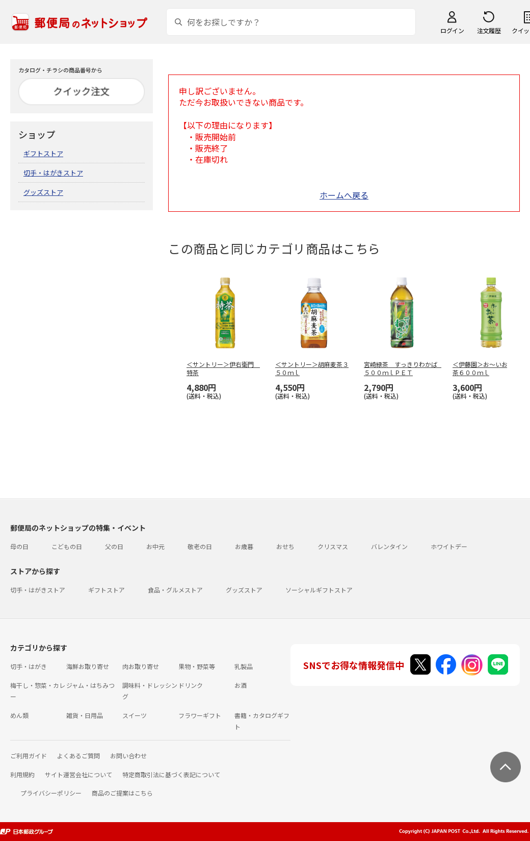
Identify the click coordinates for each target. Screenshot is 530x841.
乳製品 (243, 666)
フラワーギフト (199, 715)
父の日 (114, 546)
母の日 (19, 546)
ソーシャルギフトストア (319, 589)
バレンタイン (389, 546)
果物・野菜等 (196, 666)
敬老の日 (200, 546)
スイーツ (134, 715)
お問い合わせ (128, 755)
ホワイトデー (449, 546)
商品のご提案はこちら (122, 792)
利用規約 (22, 774)
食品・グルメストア (175, 589)
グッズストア (43, 192)
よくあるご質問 (78, 755)
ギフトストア (43, 153)
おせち (285, 546)
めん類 (19, 715)
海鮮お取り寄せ (87, 666)
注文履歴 (488, 30)
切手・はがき (28, 666)
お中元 (155, 546)
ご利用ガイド (28, 755)
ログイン (452, 30)
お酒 (240, 685)
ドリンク (190, 685)
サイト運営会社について (78, 774)
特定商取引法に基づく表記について (171, 774)
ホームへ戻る (344, 195)
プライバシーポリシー (51, 792)
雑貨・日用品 (84, 715)
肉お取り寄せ (140, 666)
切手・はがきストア (53, 173)
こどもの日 (66, 546)
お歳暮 (244, 546)
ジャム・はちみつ (90, 685)
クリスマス (332, 546)
